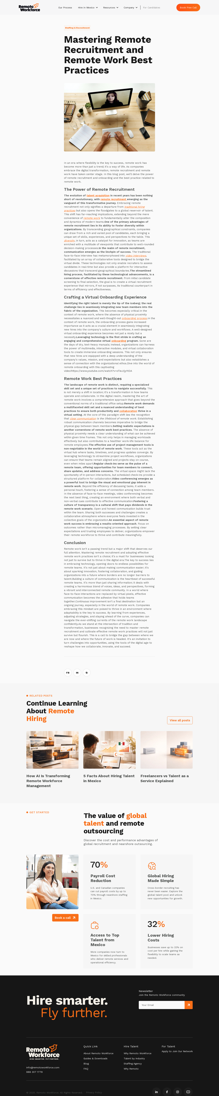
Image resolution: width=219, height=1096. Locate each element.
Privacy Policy (94, 1092)
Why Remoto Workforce (137, 1053)
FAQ (85, 1068)
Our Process (65, 7)
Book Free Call (188, 7)
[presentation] (154, 1016)
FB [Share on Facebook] (67, 672)
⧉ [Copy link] (86, 672)
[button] (88, 7)
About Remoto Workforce (98, 1053)
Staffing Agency (133, 1063)
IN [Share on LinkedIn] (77, 672)
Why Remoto (131, 1068)
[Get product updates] (162, 1005)
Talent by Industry (134, 1058)
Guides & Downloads (95, 1058)
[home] (29, 7)
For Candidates (151, 7)
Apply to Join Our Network (177, 1051)
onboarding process (134, 318)
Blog (86, 1063)
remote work (91, 218)
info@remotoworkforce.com (42, 1067)
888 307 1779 (34, 1072)
